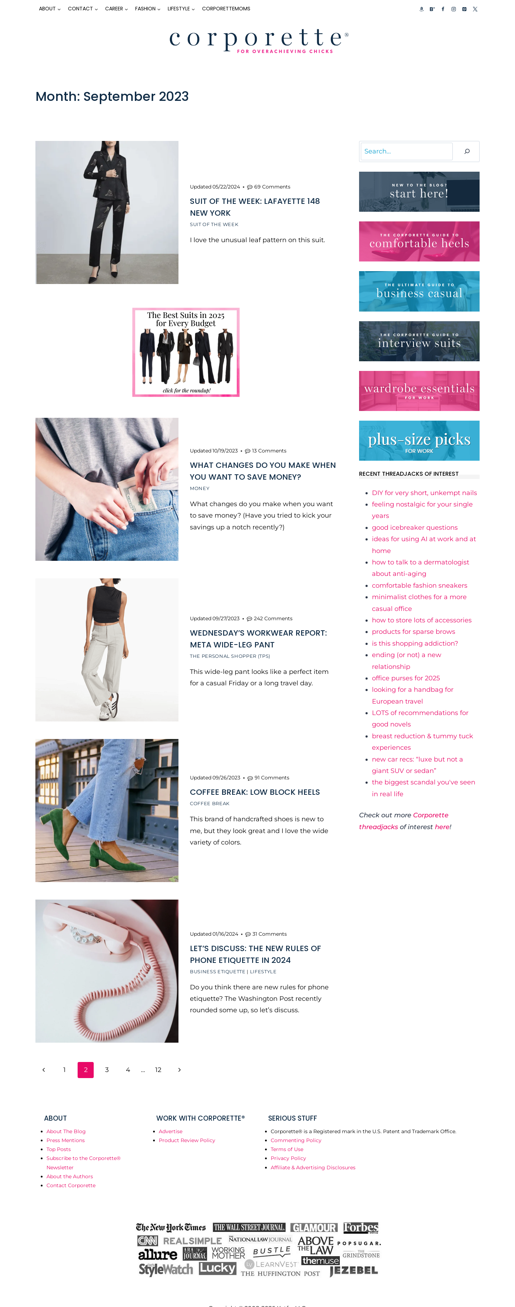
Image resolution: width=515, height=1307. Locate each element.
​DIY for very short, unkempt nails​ (424, 493)
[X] (475, 9)
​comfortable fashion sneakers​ (419, 585)
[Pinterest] (464, 9)
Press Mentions (65, 1124)
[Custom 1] (421, 9)
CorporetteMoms (226, 8)
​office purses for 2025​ (406, 678)
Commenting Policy (296, 1124)
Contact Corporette (70, 1169)
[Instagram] (453, 9)
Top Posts (58, 1133)
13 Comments (269, 445)
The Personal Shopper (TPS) (230, 648)
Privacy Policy (288, 1142)
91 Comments (272, 766)
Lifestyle (263, 957)
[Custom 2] (432, 9)
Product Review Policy (187, 1124)
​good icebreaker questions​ (415, 528)
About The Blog (66, 1115)
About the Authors (69, 1160)
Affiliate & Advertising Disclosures (313, 1151)
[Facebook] (442, 9)
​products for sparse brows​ (413, 632)
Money (199, 483)
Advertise (170, 1115)
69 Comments (272, 185)
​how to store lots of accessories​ (422, 620)
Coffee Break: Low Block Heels (255, 781)
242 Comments (273, 610)
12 (158, 1054)
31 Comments (269, 919)
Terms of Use (287, 1133)
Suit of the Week (214, 222)
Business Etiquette (218, 957)
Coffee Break (210, 792)
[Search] (467, 151)
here (442, 827)
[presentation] (106, 212)
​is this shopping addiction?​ (415, 643)
